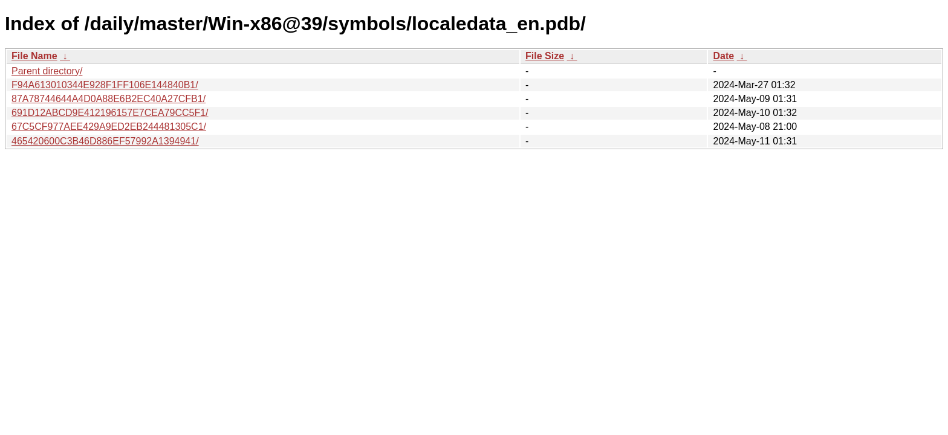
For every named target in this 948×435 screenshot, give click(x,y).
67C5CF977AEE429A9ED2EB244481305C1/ (108, 126)
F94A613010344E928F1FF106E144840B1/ (104, 85)
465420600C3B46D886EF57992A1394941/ (105, 141)
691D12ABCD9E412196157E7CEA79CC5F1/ (110, 113)
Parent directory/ (46, 71)
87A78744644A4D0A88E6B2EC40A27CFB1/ (108, 99)
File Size (544, 56)
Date (723, 56)
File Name (34, 56)
